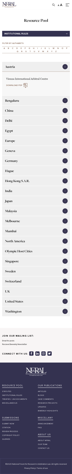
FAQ (40, 428)
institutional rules (12, 395)
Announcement (45, 424)
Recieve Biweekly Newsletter (14, 345)
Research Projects (47, 403)
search (53, 5)
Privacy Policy (29, 468)
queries (6, 439)
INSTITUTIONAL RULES (16, 33)
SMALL (59, 5)
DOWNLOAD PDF (14, 85)
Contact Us (44, 448)
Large (61, 5)
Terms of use (42, 468)
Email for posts (8, 342)
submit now (8, 424)
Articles (42, 391)
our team (42, 444)
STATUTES (6, 391)
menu (68, 5)
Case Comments (46, 399)
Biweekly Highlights (48, 411)
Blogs (41, 395)
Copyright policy (10, 435)
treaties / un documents (14, 399)
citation (6, 428)
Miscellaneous (9, 403)
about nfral (44, 440)
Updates (42, 407)
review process (10, 431)
